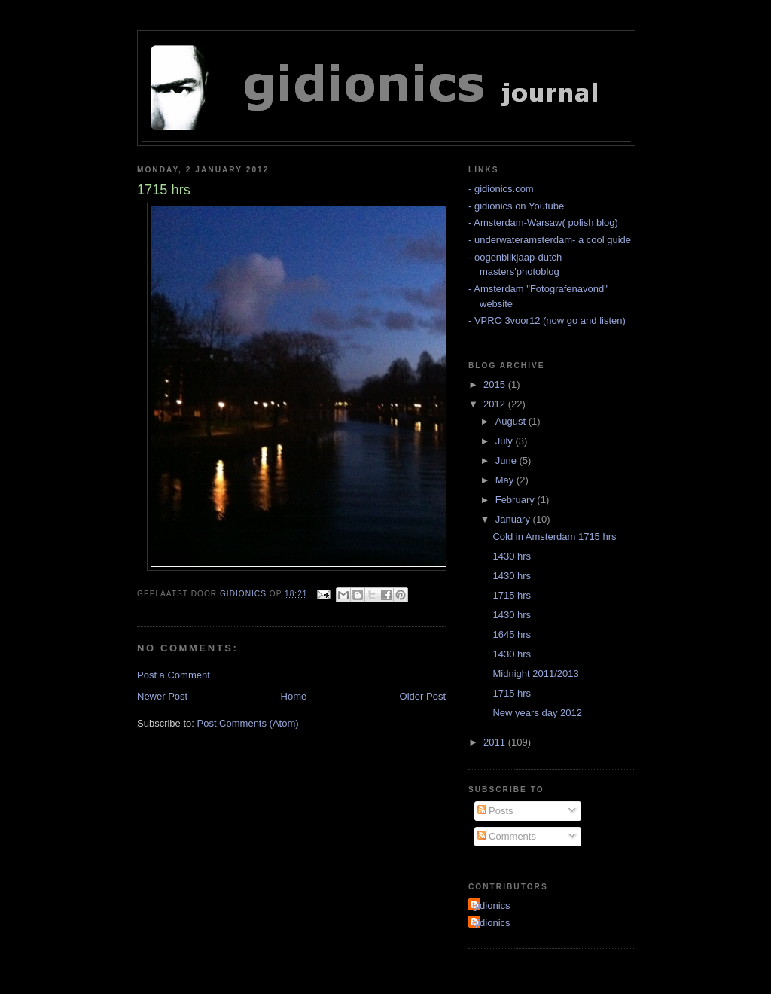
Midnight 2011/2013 (535, 673)
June (507, 460)
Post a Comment (173, 675)
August (512, 421)
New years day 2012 (537, 712)
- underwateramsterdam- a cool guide (549, 239)
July (505, 441)
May (506, 480)
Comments (506, 836)
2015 (495, 384)
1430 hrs (511, 556)
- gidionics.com (501, 188)
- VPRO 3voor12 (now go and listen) (547, 320)
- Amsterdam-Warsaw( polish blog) (543, 222)
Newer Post (162, 696)
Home (294, 696)
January (514, 519)
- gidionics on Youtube (516, 206)
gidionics (491, 905)
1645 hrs (511, 634)
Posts (495, 810)
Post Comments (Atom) (248, 723)
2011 (495, 742)
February (516, 499)
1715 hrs (511, 595)
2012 (495, 404)
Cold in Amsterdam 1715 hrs (554, 536)
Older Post (423, 696)
